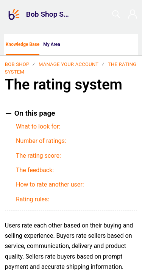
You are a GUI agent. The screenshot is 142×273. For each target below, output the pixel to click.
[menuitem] (133, 45)
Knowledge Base (22, 44)
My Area (51, 44)
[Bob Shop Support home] (14, 14)
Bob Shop (17, 64)
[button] (76, 45)
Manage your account (68, 64)
